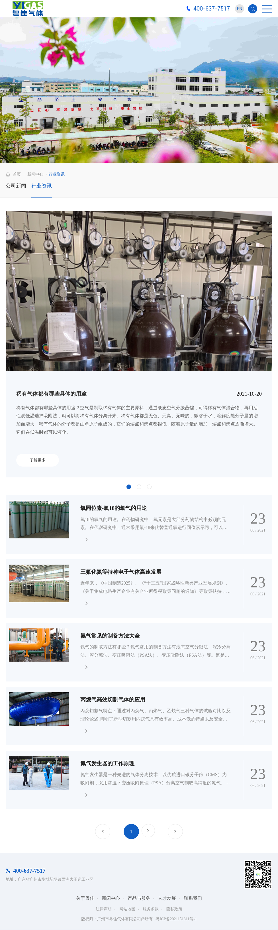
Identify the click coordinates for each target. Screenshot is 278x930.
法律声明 (104, 909)
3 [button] (149, 487)
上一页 (100, 831)
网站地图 (127, 909)
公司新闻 (16, 186)
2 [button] (139, 487)
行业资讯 (57, 174)
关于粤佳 (85, 898)
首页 (17, 174)
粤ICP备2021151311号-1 (176, 919)
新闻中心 (35, 174)
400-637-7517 (211, 8)
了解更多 (38, 460)
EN (239, 9)
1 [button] (128, 487)
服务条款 (151, 909)
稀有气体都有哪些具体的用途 (51, 394)
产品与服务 (139, 898)
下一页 (178, 831)
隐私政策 (174, 909)
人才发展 (167, 898)
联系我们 (193, 898)
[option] (139, 344)
